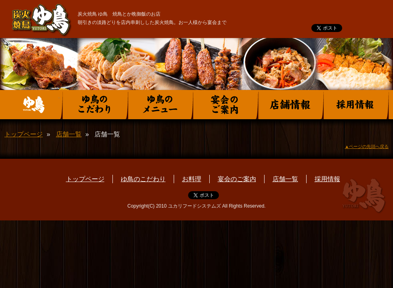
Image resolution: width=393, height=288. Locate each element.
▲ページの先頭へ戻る (367, 146)
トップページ (23, 134)
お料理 (191, 179)
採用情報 (327, 179)
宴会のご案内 (237, 179)
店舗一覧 (69, 134)
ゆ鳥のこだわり (143, 179)
